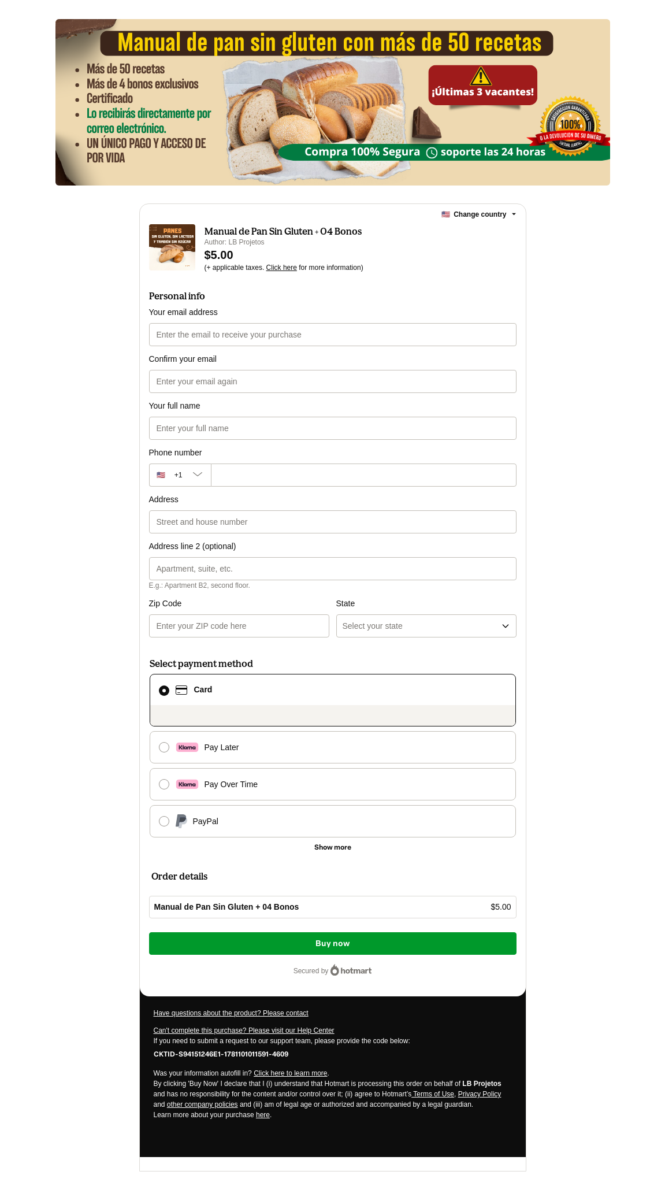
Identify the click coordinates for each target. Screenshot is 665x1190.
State (345, 603)
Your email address (183, 312)
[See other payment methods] (333, 847)
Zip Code (165, 603)
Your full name (174, 405)
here (263, 1115)
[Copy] (221, 1053)
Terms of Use (432, 1094)
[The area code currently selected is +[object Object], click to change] (180, 475)
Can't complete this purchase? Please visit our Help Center (244, 1030)
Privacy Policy (479, 1094)
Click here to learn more (290, 1073)
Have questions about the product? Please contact (231, 1013)
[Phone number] (364, 475)
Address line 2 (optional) (192, 546)
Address (164, 499)
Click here (281, 268)
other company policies (202, 1104)
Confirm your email (183, 359)
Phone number (175, 452)
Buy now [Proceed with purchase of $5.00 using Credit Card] (332, 943)
